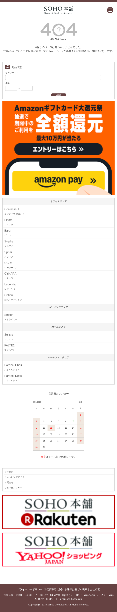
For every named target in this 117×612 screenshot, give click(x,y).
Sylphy (9, 243)
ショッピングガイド (14, 477)
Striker (10, 317)
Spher (8, 254)
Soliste (8, 337)
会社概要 (95, 589)
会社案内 (9, 472)
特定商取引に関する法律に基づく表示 (65, 589)
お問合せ (9, 482)
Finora (8, 222)
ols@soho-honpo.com (71, 599)
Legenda (10, 286)
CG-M (10, 265)
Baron (8, 233)
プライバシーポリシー (29, 589)
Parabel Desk (13, 378)
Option (13, 297)
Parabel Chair (13, 367)
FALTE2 (9, 347)
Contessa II (14, 211)
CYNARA (10, 276)
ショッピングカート (14, 488)
